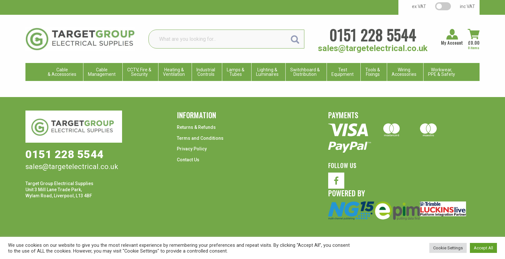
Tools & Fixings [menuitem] (372, 72)
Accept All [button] (483, 248)
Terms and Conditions (200, 138)
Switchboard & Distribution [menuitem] (305, 72)
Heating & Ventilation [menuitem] (174, 72)
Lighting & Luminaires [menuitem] (267, 72)
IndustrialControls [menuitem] (205, 72)
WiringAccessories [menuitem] (404, 72)
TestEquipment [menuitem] (342, 72)
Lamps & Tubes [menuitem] (235, 72)
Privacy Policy (192, 148)
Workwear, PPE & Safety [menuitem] (441, 72)
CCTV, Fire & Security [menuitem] (139, 72)
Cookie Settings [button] (448, 248)
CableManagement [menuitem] (102, 72)
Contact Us (188, 159)
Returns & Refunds (196, 127)
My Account (452, 43)
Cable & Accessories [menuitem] (62, 72)
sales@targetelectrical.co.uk (372, 48)
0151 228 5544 (372, 35)
